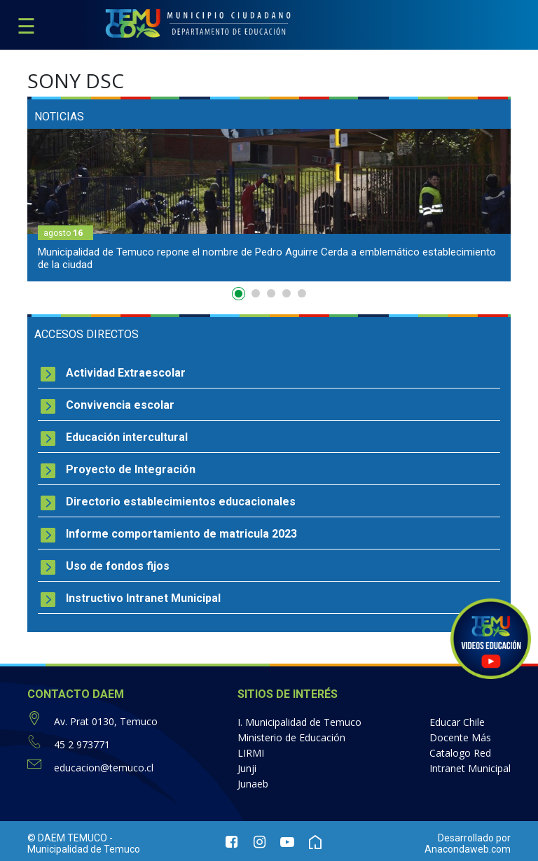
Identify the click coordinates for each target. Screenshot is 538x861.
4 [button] (286, 293)
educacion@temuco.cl (103, 767)
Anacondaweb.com (468, 849)
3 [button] (271, 293)
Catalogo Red (460, 753)
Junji (246, 768)
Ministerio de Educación (291, 737)
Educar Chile (457, 722)
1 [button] (240, 296)
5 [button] (302, 293)
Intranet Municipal (470, 768)
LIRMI (250, 753)
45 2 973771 (82, 744)
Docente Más (460, 737)
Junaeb (252, 783)
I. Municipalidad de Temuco (299, 722)
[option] (269, 205)
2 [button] (255, 293)
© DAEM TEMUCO (67, 838)
